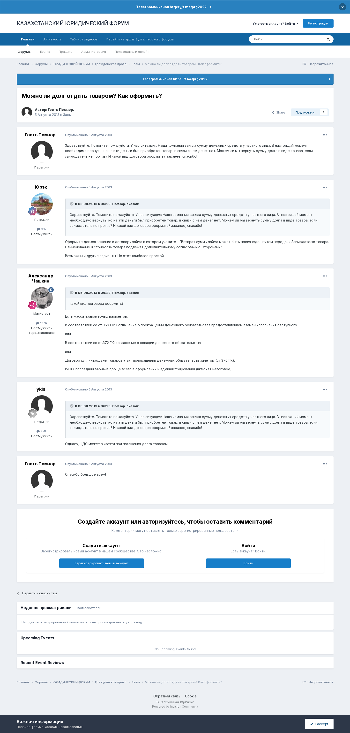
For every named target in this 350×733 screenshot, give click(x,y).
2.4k (42, 431)
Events (45, 51)
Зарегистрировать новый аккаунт (101, 563)
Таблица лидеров (84, 39)
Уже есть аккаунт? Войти (275, 23)
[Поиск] (272, 39)
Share (278, 112)
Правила (66, 51)
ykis (41, 389)
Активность (52, 39)
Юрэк (41, 187)
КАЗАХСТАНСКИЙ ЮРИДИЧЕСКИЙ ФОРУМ (73, 23)
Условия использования (63, 727)
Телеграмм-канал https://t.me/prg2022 (171, 7)
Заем (67, 115)
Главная (28, 41)
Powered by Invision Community (175, 706)
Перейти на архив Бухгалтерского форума (140, 39)
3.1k (41, 229)
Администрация (93, 51)
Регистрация (318, 23)
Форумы (24, 51)
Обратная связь (166, 696)
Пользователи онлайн (132, 51)
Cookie (191, 696)
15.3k (42, 323)
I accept (319, 724)
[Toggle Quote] (72, 204)
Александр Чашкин (40, 278)
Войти (248, 563)
